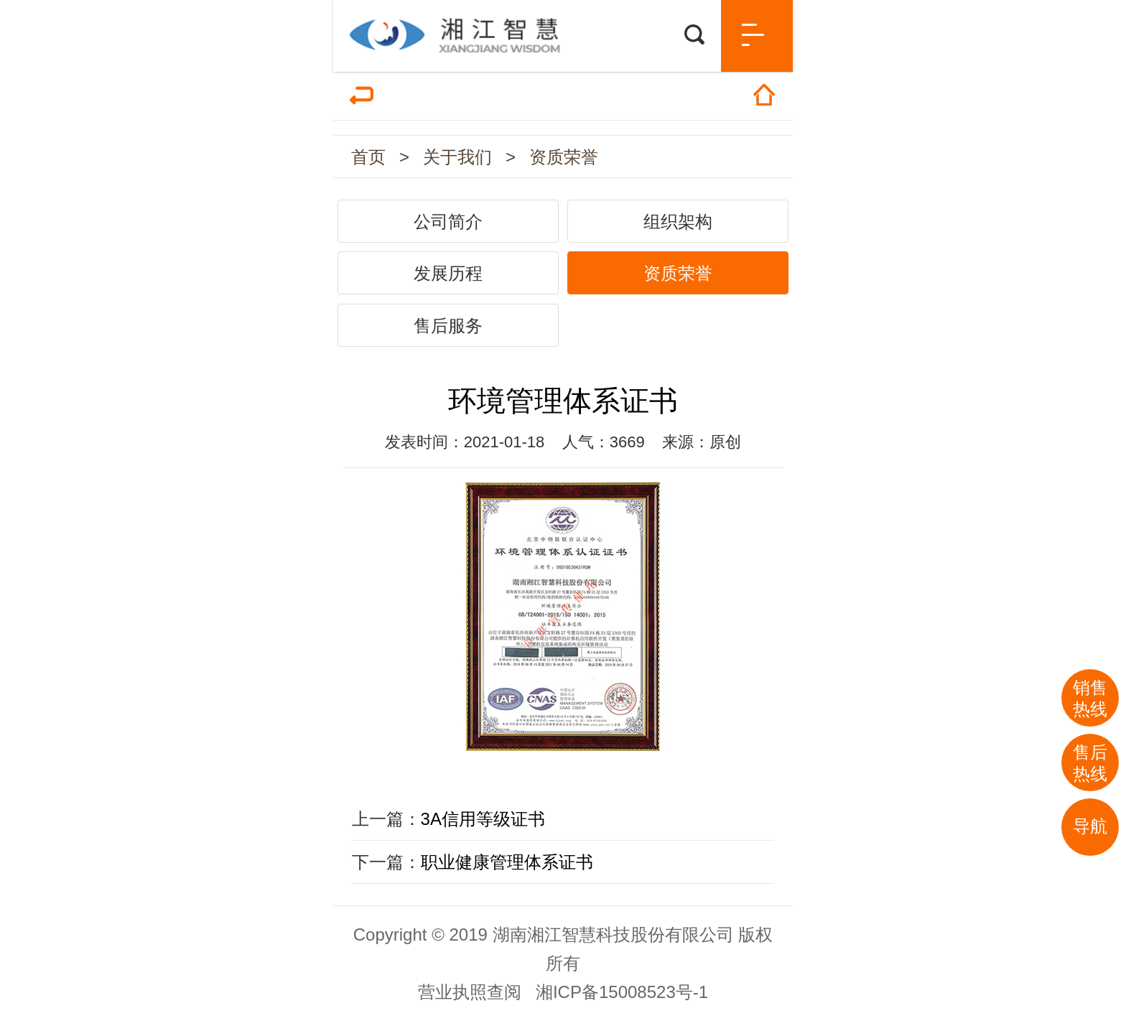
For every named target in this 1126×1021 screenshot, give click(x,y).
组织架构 (677, 221)
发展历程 (448, 273)
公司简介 (448, 221)
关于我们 (457, 157)
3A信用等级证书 (483, 819)
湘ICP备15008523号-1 (622, 992)
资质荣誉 (563, 157)
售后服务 (448, 325)
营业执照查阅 (469, 992)
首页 (368, 157)
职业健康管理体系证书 (507, 862)
